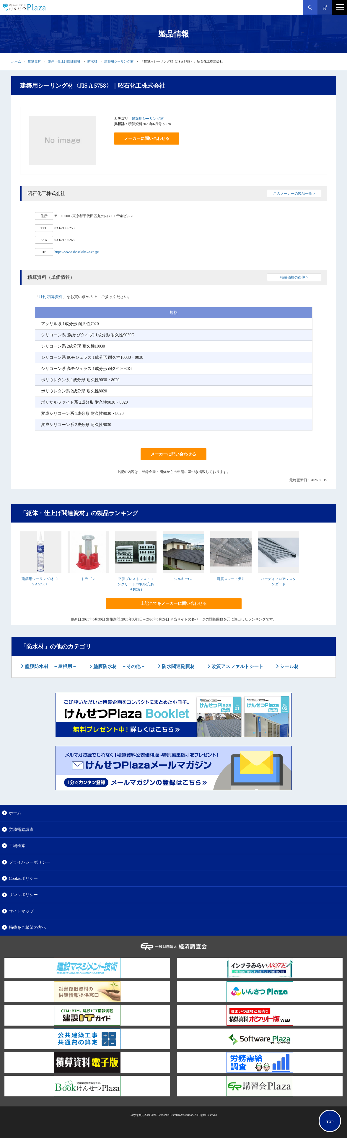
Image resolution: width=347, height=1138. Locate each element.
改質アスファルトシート (236, 666)
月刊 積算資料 (51, 296)
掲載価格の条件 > (294, 277)
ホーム (16, 61)
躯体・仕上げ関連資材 (64, 61)
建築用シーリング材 (118, 61)
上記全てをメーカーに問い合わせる (174, 603)
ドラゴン (88, 579)
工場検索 (17, 845)
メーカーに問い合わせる (147, 138)
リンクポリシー (23, 894)
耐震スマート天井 (231, 579)
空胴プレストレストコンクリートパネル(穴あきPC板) (136, 584)
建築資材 (34, 61)
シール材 (289, 666)
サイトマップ (21, 911)
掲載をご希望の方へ (27, 927)
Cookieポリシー (23, 878)
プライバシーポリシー (29, 862)
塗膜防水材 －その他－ (118, 666)
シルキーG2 (183, 579)
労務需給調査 (21, 829)
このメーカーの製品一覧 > (294, 193)
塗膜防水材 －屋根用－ (50, 666)
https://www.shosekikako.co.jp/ (76, 252)
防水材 (92, 61)
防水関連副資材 (178, 666)
